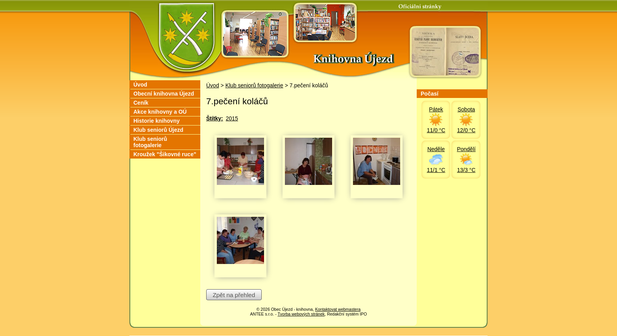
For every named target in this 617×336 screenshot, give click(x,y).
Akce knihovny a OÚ (160, 112)
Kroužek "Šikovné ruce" (164, 154)
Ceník (140, 103)
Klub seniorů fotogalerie (254, 85)
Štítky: (214, 118)
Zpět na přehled (233, 295)
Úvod (212, 85)
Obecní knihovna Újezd (163, 93)
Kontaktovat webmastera (338, 309)
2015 (232, 118)
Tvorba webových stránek (301, 314)
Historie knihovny (156, 121)
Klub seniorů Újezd (158, 130)
